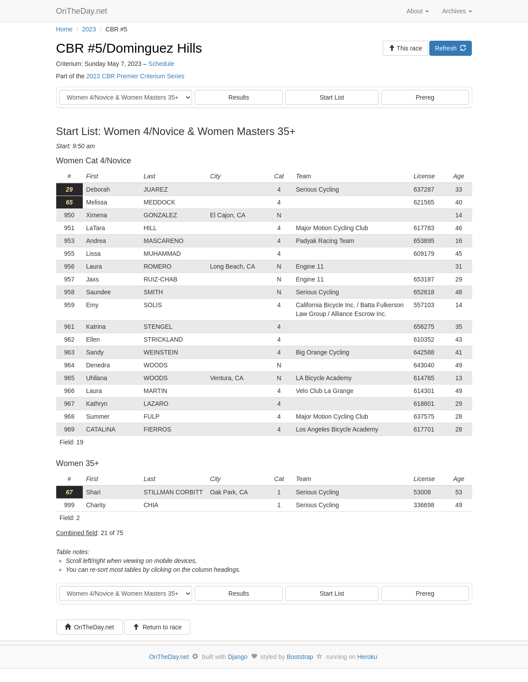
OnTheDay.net (83, 11)
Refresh (450, 48)
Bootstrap (300, 656)
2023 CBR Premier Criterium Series (135, 76)
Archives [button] (457, 11)
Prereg (425, 97)
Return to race (157, 627)
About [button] (417, 11)
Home (64, 29)
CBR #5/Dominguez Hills (129, 48)
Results (238, 97)
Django (237, 656)
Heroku (367, 656)
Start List (332, 97)
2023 (89, 29)
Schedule (161, 63)
